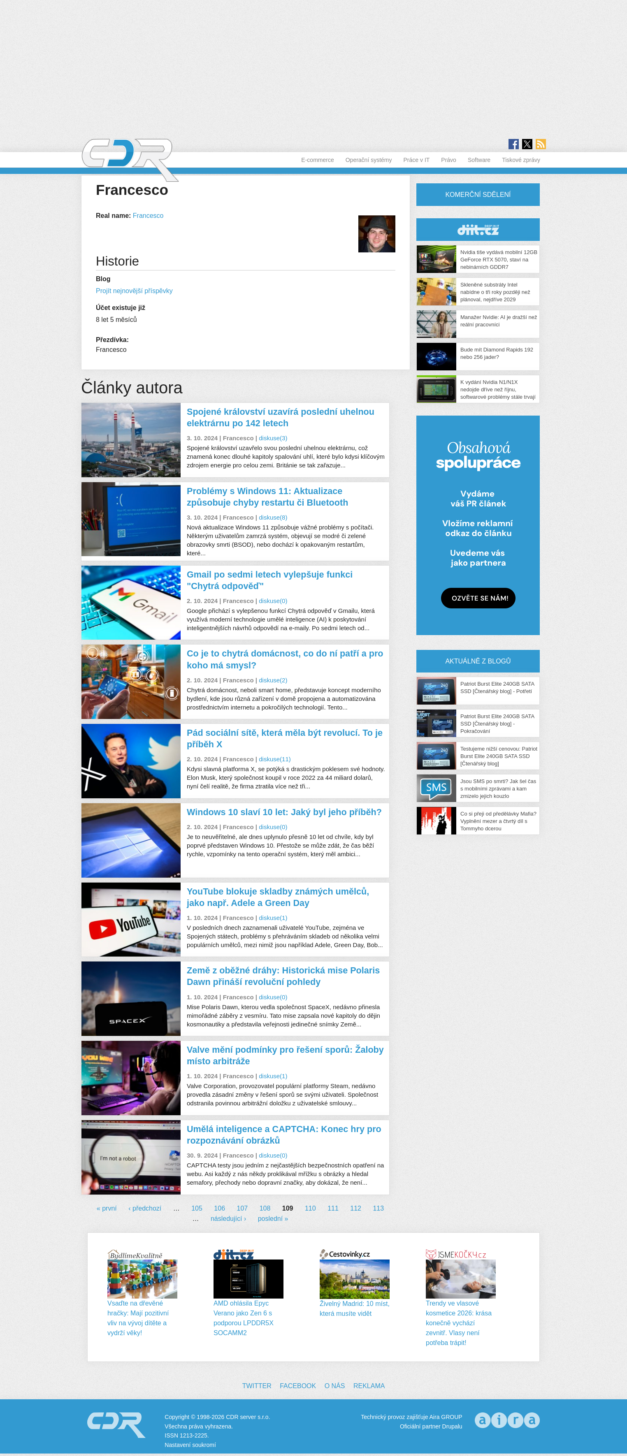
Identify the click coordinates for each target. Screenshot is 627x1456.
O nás (335, 1385)
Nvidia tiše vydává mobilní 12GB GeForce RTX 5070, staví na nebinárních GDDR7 (498, 259)
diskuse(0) (273, 600)
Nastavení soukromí (190, 1445)
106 (219, 1208)
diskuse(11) (275, 759)
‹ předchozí (144, 1208)
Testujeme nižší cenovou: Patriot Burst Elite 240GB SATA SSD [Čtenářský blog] (498, 756)
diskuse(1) (273, 917)
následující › (228, 1218)
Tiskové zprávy (521, 160)
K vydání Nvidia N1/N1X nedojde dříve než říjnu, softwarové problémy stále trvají (498, 389)
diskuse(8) (273, 517)
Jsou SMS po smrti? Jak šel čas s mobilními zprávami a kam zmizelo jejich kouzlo (498, 788)
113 (378, 1208)
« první (107, 1208)
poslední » (273, 1218)
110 (310, 1208)
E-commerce (317, 160)
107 (242, 1208)
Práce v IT (417, 160)
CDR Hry (478, 229)
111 (333, 1208)
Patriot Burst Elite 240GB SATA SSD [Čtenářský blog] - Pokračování (497, 723)
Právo (448, 160)
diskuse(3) (273, 437)
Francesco (148, 215)
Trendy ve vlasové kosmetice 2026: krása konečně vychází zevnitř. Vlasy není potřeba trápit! (459, 1323)
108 (265, 1208)
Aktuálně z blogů (478, 661)
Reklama (369, 1385)
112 (355, 1208)
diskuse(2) (273, 680)
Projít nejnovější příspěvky (134, 290)
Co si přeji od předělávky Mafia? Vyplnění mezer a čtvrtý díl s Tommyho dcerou (498, 821)
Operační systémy (369, 160)
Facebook (298, 1385)
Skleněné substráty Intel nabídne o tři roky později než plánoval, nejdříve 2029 (495, 292)
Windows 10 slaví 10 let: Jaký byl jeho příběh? (284, 812)
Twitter (257, 1385)
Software (479, 160)
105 (196, 1208)
